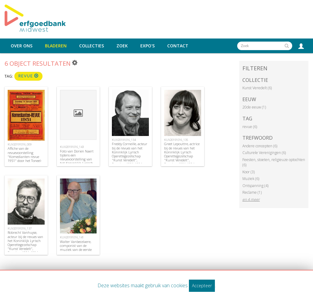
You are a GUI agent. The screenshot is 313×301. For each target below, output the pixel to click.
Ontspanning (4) (255, 185)
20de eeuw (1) (254, 107)
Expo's (147, 46)
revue (28, 76)
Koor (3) (248, 171)
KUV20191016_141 (72, 237)
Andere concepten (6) (259, 146)
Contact (177, 46)
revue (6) (249, 126)
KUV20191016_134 (124, 140)
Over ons (21, 46)
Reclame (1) (252, 192)
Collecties (91, 46)
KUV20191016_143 (72, 147)
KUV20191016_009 (19, 144)
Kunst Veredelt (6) (257, 87)
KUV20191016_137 (19, 228)
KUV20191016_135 (176, 140)
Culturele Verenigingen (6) (264, 152)
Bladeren (56, 46)
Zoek (122, 46)
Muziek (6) (250, 178)
